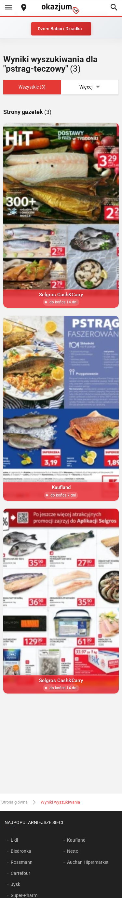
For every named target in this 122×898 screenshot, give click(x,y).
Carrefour (20, 873)
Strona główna (14, 802)
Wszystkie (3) (32, 87)
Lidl (14, 840)
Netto (72, 851)
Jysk (15, 884)
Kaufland (76, 840)
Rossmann (22, 862)
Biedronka (21, 851)
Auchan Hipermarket (88, 862)
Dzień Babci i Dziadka (60, 28)
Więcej (89, 87)
